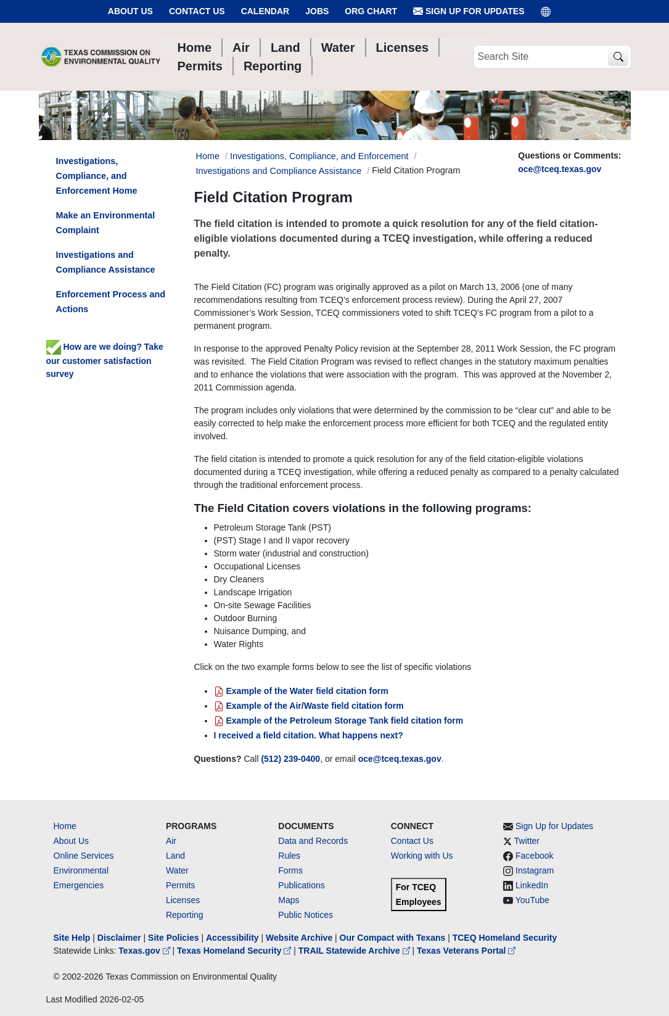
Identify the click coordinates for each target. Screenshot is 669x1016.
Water (177, 870)
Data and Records (313, 841)
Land (175, 856)
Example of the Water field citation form (301, 691)
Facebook (534, 856)
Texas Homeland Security (235, 951)
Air (171, 841)
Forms (290, 870)
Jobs (317, 11)
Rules (289, 856)
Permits (180, 885)
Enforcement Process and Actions (111, 301)
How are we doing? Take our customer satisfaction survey (104, 360)
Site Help (72, 938)
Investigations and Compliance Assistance (279, 171)
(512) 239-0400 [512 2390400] (290, 759)
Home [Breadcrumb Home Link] (208, 156)
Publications (301, 885)
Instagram (534, 870)
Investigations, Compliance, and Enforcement (319, 156)
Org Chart (371, 11)
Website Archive (299, 938)
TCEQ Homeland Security (505, 938)
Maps (288, 900)
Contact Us (197, 11)
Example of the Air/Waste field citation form (309, 706)
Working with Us (422, 856)
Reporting (184, 915)
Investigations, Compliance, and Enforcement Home (96, 176)
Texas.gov (145, 951)
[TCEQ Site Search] (618, 57)
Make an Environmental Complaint (105, 222)
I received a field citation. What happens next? (308, 735)
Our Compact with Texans (393, 938)
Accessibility (233, 938)
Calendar (265, 11)
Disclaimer (119, 938)
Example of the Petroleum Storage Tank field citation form (339, 720)
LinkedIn (531, 885)
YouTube (532, 900)
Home (65, 826)
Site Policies (173, 938)
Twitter (527, 841)
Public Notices (305, 915)
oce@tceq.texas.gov (559, 169)
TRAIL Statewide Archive (355, 951)
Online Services (84, 856)
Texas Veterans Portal (466, 951)
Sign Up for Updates (468, 11)
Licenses (183, 900)
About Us (130, 11)
